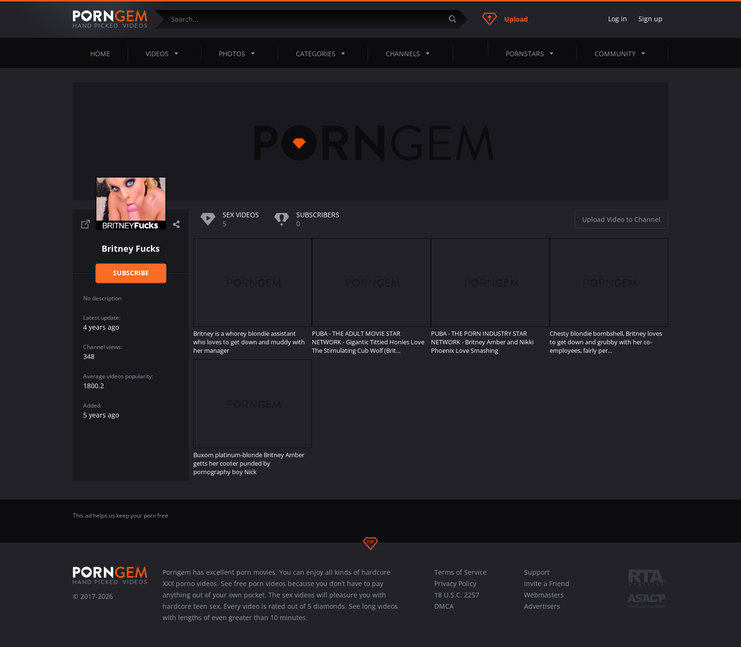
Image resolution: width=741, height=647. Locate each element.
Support (537, 572)
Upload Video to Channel (621, 219)
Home (100, 53)
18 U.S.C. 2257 (456, 594)
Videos (165, 53)
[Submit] (456, 19)
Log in (617, 18)
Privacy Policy (455, 583)
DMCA (444, 606)
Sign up (650, 18)
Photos (239, 53)
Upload (505, 18)
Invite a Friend (546, 583)
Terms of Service (460, 572)
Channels (410, 53)
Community (623, 53)
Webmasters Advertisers (544, 600)
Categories (323, 53)
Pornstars (532, 53)
